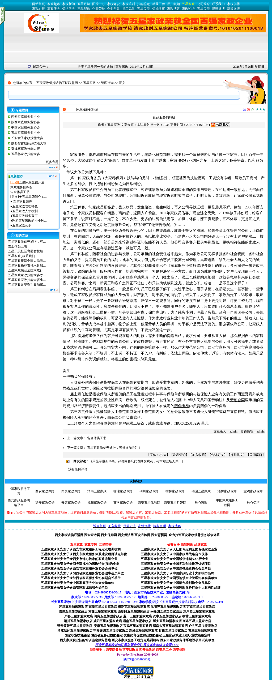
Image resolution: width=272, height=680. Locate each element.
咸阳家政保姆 (97, 502)
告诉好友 (217, 455)
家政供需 (233, 4)
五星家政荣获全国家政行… (27, 270)
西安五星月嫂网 (175, 502)
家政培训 (128, 4)
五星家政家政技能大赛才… (27, 275)
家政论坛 (188, 9)
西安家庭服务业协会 (25, 117)
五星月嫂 (83, 4)
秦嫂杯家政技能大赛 (25, 149)
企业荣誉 (98, 9)
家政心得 (38, 9)
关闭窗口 (255, 455)
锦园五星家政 (201, 491)
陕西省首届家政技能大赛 (28, 143)
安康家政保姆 (70, 502)
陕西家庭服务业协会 (25, 122)
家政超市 (53, 4)
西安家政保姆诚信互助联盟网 (57, 83)
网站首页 (38, 4)
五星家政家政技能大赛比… (27, 280)
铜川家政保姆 (149, 491)
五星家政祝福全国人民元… (27, 261)
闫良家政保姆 (70, 491)
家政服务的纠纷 (21, 187)
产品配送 (83, 9)
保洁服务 (68, 9)
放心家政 (201, 502)
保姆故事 (158, 9)
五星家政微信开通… (33, 182)
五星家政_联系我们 (21, 256)
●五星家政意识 (20, 225)
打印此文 (236, 455)
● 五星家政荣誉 (21, 201)
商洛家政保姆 (123, 502)
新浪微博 (233, 9)
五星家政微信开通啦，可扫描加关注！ (114, 448)
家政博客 (173, 9)
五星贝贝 (143, 9)
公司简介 (203, 4)
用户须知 (173, 4)
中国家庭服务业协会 (25, 127)
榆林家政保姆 (175, 491)
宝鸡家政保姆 (253, 491)
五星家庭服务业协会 (25, 133)
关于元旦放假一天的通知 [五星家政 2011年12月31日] (117, 67)
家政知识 (113, 4)
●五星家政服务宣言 (24, 216)
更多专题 (52, 162)
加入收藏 (198, 455)
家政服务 (53, 9)
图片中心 (98, 4)
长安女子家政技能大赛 (27, 138)
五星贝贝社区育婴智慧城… (27, 251)
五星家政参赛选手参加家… (27, 284)
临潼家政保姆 (123, 491)
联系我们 (218, 4)
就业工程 (158, 4)
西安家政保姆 (44, 491)
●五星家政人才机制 (24, 211)
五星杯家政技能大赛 (25, 154)
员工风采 (128, 9)
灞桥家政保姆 (227, 491)
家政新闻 (68, 4)
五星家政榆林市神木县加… (27, 265)
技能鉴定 (143, 4)
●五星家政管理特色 (24, 206)
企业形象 (113, 9)
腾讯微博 (218, 9)
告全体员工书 (19, 192)
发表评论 (179, 455)
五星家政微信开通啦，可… (27, 241)
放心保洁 (253, 502)
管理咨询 (107, 83)
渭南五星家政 (97, 491)
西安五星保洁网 (149, 502)
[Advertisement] (136, 50)
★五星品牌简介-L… (33, 197)
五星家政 (188, 4)
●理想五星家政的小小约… (28, 221)
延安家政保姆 (44, 502)
